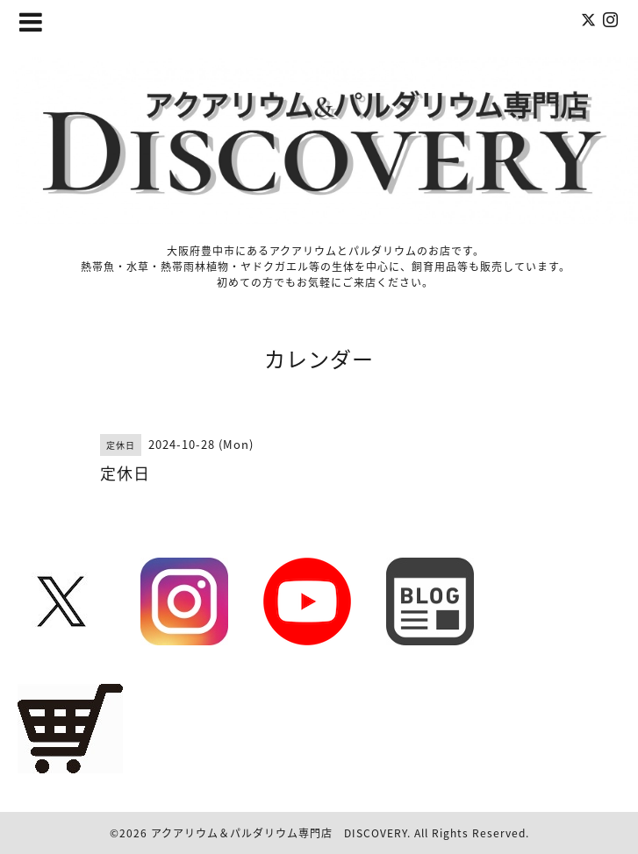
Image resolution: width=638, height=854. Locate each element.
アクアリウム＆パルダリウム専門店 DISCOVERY (279, 833)
